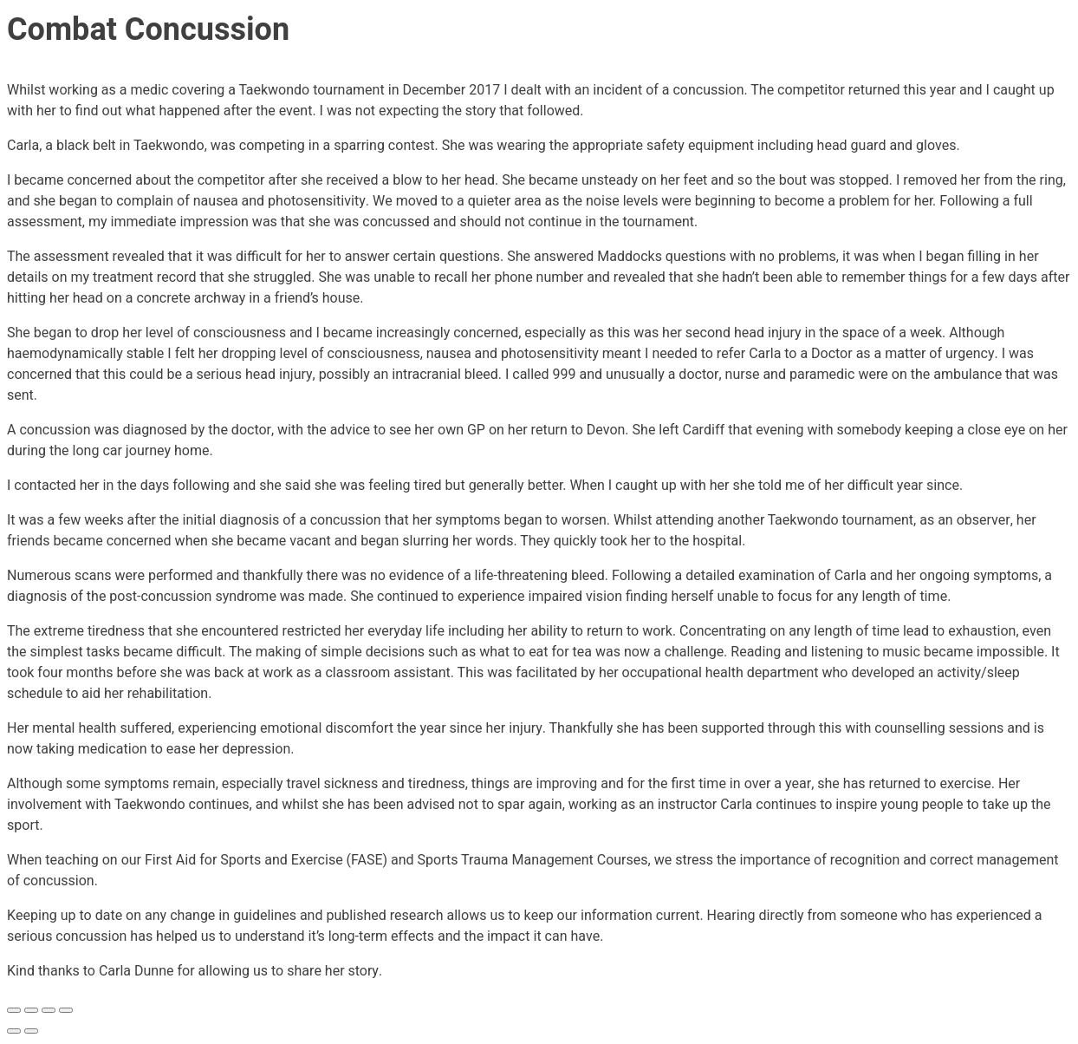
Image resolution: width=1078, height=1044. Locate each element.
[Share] (48, 1010)
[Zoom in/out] (14, 1010)
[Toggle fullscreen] (31, 1010)
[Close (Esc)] (66, 1010)
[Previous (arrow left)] (14, 1031)
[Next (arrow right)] (31, 1031)
